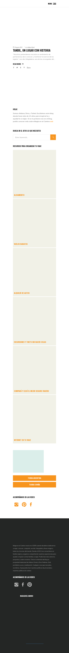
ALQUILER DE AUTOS (21, 293)
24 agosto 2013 (18, 47)
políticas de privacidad (44, 568)
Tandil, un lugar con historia (31, 50)
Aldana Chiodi (30, 47)
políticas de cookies (25, 570)
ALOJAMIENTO (19, 195)
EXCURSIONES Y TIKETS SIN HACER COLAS (30, 342)
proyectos (16, 559)
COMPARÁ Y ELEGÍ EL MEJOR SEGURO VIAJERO (31, 391)
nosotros (27, 559)
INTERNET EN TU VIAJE (22, 440)
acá (51, 121)
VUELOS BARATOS (21, 244)
